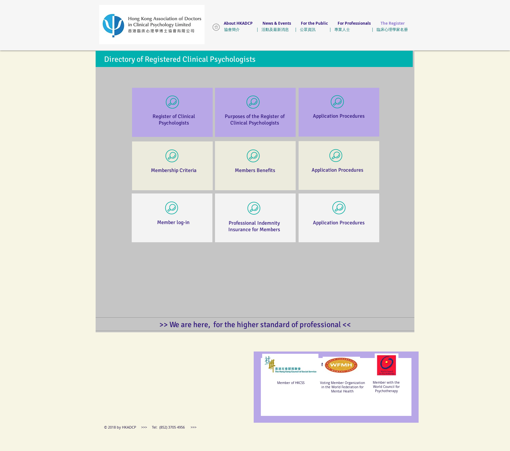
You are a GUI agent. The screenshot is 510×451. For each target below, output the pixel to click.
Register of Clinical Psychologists (174, 119)
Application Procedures (339, 116)
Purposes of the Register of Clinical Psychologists (255, 119)
